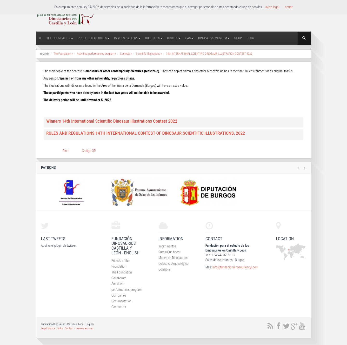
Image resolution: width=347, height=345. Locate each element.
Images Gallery (127, 38)
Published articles (93, 38)
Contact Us (119, 307)
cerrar (289, 7)
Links (60, 328)
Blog (250, 38)
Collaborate (119, 278)
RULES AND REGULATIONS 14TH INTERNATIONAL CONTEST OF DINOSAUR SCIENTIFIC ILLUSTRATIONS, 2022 (145, 133)
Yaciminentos (167, 246)
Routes (173, 38)
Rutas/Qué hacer (169, 252)
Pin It (66, 151)
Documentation (122, 301)
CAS (189, 38)
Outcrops (153, 38)
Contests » (126, 53)
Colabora (164, 269)
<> (40, 38)
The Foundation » (63, 53)
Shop (238, 38)
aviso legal (272, 7)
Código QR (89, 151)
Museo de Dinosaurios (173, 258)
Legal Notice (48, 328)
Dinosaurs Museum (213, 38)
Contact (69, 328)
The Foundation (60, 38)
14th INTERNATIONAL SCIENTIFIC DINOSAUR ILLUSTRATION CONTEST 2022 (209, 53)
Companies (119, 295)
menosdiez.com (84, 328)
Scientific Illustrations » (149, 53)
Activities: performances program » (96, 53)
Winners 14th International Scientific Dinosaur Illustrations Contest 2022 (111, 121)
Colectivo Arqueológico (174, 263)
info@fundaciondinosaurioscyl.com (235, 267)
